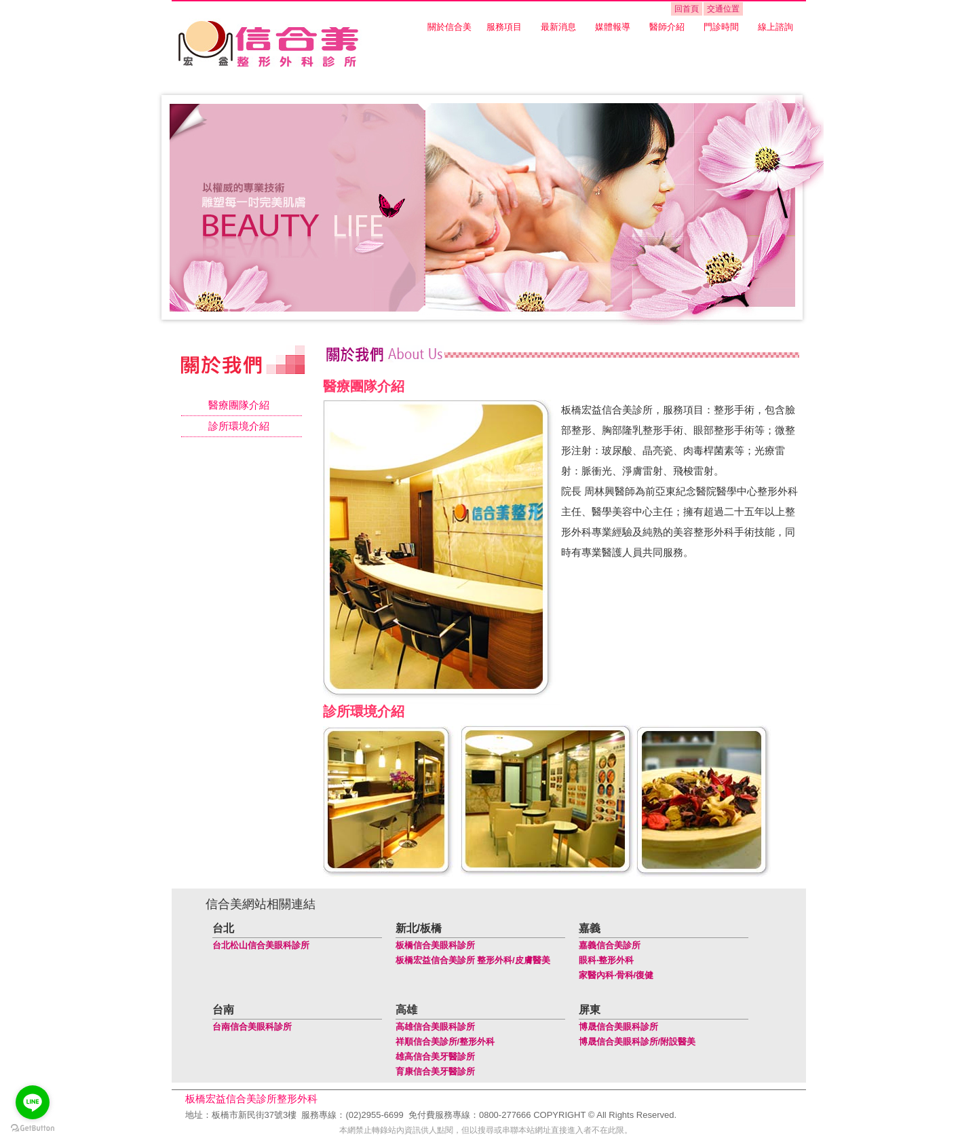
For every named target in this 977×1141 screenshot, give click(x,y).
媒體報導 (612, 27)
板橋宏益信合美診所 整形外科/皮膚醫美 (473, 960)
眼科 (587, 960)
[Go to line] (33, 1102)
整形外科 (616, 960)
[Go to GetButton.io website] (32, 1127)
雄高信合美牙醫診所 (435, 1056)
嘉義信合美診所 (609, 945)
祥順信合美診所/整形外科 (445, 1041)
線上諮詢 (775, 27)
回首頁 (686, 9)
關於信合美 (449, 27)
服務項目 (504, 27)
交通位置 (723, 9)
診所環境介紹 (238, 426)
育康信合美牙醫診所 (435, 1071)
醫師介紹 (667, 27)
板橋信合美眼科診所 (435, 945)
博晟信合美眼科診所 (618, 1027)
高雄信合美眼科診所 (435, 1027)
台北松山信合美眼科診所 (260, 945)
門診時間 (721, 27)
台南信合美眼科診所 (252, 1027)
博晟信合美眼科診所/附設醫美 (637, 1041)
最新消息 (558, 27)
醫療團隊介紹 (238, 405)
